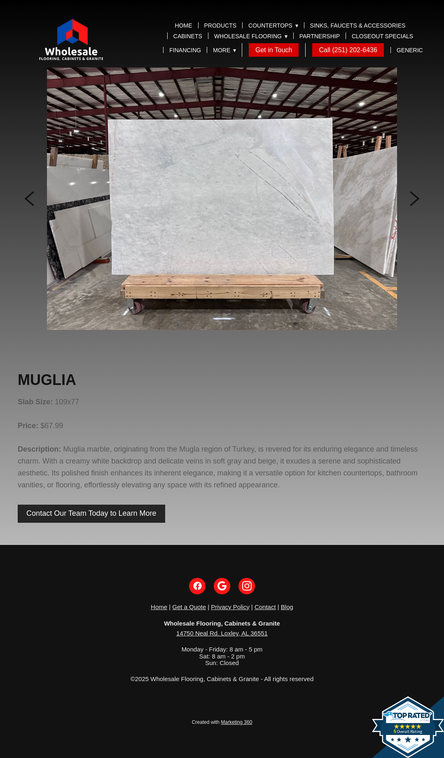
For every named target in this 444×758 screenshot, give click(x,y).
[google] (222, 586)
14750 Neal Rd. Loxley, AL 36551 (222, 633)
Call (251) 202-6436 (348, 49)
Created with (222, 722)
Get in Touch (273, 49)
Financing (185, 50)
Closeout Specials (382, 36)
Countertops (273, 25)
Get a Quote (189, 606)
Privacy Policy (230, 606)
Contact (265, 606)
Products (220, 25)
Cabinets (187, 36)
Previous (29, 198)
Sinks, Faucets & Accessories (358, 25)
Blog (287, 606)
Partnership (319, 36)
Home (183, 25)
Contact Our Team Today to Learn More (91, 513)
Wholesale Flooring (250, 36)
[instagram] (246, 586)
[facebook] (197, 586)
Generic (410, 50)
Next (414, 198)
